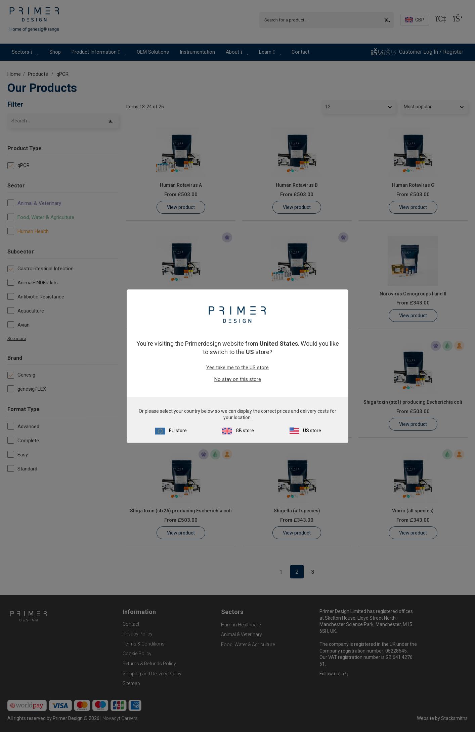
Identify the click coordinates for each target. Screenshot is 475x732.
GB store (245, 430)
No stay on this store (237, 380)
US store (312, 430)
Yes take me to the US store (237, 368)
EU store (178, 430)
